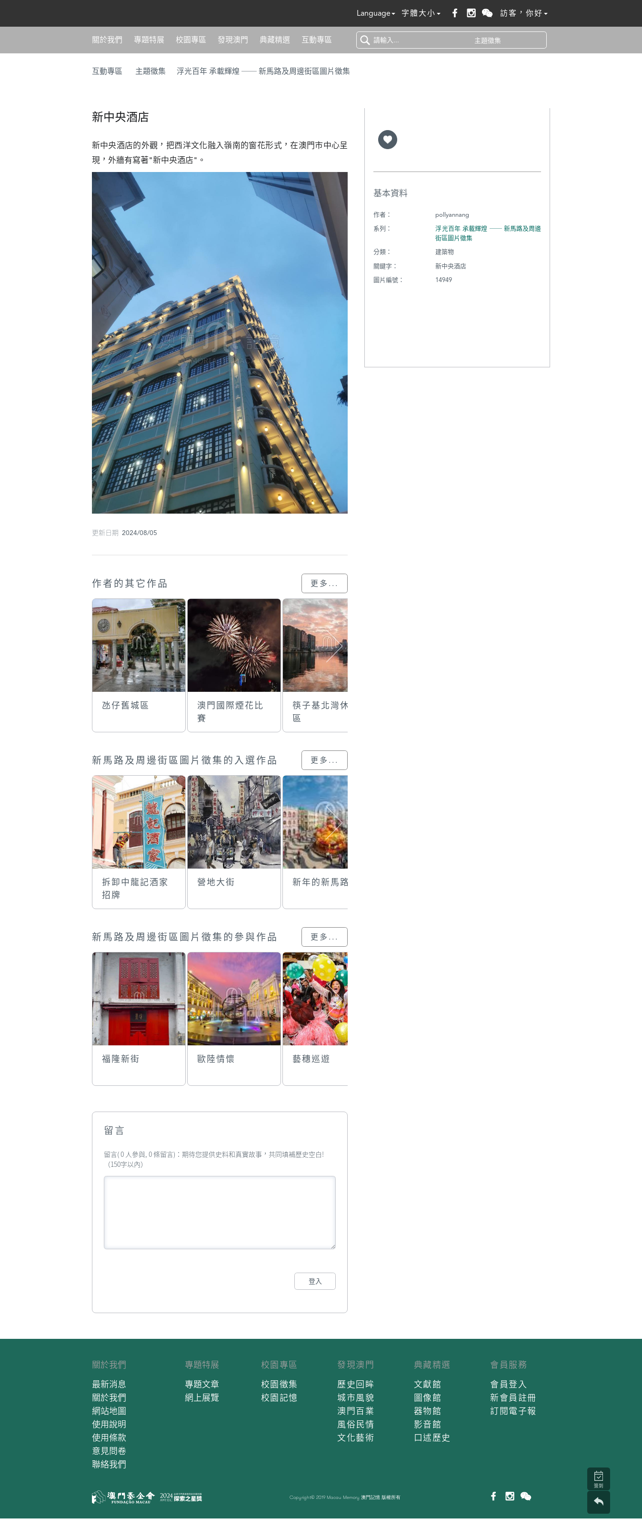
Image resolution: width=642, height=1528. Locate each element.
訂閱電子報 (513, 1411)
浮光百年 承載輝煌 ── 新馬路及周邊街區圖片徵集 (263, 71)
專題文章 (202, 1384)
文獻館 (428, 1384)
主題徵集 (150, 71)
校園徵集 (279, 1384)
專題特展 (149, 39)
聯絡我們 (109, 1464)
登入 (315, 1281)
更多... (325, 583)
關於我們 (107, 39)
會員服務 (508, 1365)
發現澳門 (233, 39)
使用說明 (109, 1424)
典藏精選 (275, 39)
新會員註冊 (513, 1398)
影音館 (428, 1424)
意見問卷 (109, 1451)
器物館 (428, 1411)
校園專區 (191, 39)
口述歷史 (432, 1438)
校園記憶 (279, 1398)
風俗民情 (355, 1424)
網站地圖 (109, 1411)
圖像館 (428, 1398)
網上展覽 (202, 1398)
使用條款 (109, 1438)
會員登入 (508, 1384)
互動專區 (316, 39)
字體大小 (421, 13)
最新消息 (109, 1384)
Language (376, 13)
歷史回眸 (355, 1384)
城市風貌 (355, 1398)
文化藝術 (355, 1438)
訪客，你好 (524, 13)
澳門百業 (355, 1411)
